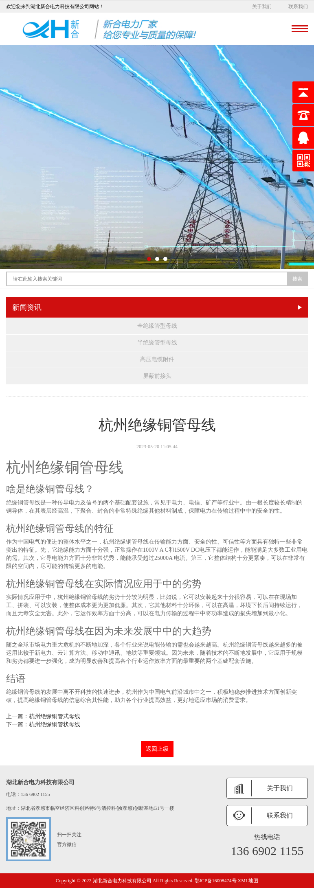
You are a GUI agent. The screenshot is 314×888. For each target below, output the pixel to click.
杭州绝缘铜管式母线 (54, 716)
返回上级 (157, 749)
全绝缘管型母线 (157, 326)
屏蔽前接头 (157, 376)
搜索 (297, 279)
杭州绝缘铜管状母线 (54, 724)
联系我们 (298, 6)
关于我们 (262, 6)
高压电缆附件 (157, 359)
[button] (149, 259)
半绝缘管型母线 (157, 343)
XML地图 (248, 881)
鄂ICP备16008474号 (216, 881)
